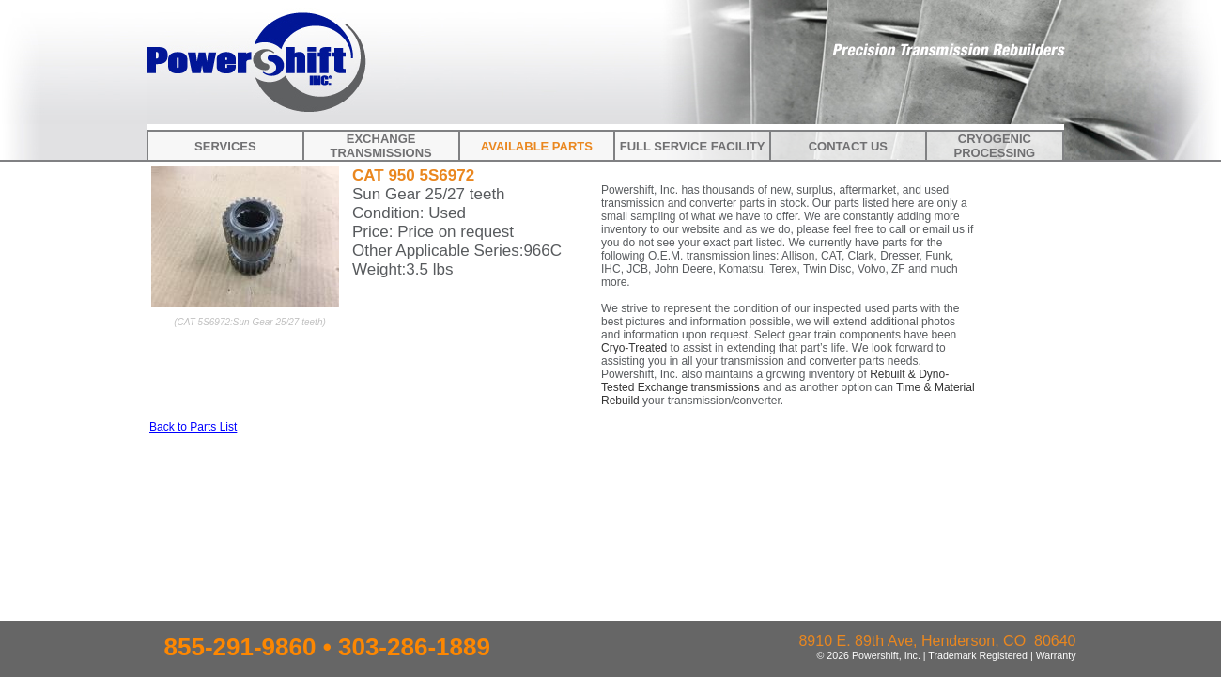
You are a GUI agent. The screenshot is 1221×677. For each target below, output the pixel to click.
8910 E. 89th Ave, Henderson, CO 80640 (936, 641)
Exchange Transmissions (380, 146)
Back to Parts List (193, 426)
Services (225, 146)
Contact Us (848, 146)
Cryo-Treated (634, 347)
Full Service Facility (692, 146)
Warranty (1056, 655)
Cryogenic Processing (995, 146)
